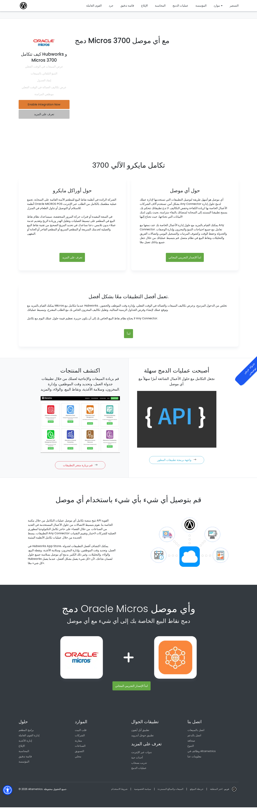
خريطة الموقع (195, 791)
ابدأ (128, 334)
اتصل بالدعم (194, 737)
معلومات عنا (194, 759)
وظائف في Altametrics (201, 753)
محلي (78, 759)
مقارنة (78, 742)
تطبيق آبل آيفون (140, 732)
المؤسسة (24, 764)
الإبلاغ (22, 748)
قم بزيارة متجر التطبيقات (80, 466)
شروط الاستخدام (114, 791)
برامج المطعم (26, 732)
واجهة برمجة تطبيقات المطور (176, 461)
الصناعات (80, 748)
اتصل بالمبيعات (195, 732)
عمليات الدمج (139, 770)
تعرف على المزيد (44, 115)
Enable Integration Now (44, 105)
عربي (226, 791)
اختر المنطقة (215, 791)
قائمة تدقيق (25, 759)
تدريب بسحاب (139, 765)
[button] (8, 790)
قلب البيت (80, 732)
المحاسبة (24, 753)
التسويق (79, 753)
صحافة (191, 742)
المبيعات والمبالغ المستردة (168, 791)
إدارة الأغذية (25, 742)
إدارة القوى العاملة (29, 737)
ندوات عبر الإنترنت (141, 754)
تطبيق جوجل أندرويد (142, 737)
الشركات (80, 737)
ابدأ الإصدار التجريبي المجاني (184, 258)
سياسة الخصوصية (139, 791)
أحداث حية (137, 759)
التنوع (190, 748)
